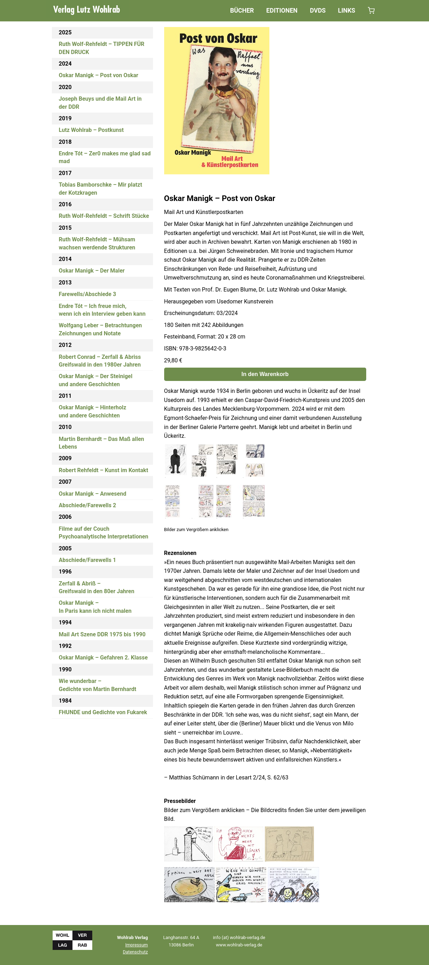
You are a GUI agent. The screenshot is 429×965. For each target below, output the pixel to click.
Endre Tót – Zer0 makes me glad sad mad (105, 157)
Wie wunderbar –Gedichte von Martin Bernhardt (97, 685)
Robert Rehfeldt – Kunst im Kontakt (103, 470)
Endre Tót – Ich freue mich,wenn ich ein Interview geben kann (102, 310)
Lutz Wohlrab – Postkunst (91, 130)
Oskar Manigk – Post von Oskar (99, 75)
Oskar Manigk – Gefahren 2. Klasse (103, 657)
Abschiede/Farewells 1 (87, 560)
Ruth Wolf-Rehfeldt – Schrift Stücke (104, 216)
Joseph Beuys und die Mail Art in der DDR (100, 102)
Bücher (242, 10)
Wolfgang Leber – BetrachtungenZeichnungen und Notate (100, 329)
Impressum (136, 944)
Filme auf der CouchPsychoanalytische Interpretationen (103, 532)
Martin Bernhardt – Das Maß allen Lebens (101, 443)
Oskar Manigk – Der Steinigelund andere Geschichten (96, 380)
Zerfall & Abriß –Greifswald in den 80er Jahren (96, 587)
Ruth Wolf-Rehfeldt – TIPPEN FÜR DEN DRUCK (102, 48)
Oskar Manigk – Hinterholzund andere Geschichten (92, 411)
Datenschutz (135, 951)
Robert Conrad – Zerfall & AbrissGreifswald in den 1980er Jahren (100, 361)
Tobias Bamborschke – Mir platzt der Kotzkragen (100, 188)
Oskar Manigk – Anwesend (92, 493)
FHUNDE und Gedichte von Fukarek (103, 712)
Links (346, 10)
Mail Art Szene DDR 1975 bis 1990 (102, 634)
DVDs (318, 10)
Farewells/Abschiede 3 (87, 294)
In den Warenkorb (265, 374)
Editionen (281, 10)
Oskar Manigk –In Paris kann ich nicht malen (95, 606)
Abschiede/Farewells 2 (87, 505)
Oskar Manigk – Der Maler (92, 270)
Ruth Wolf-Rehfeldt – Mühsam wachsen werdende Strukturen (97, 243)
